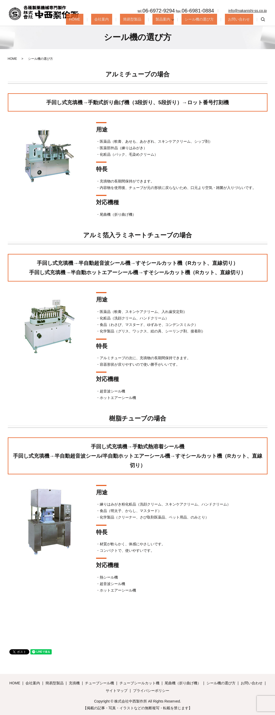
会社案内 (121, 19)
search (263, 19)
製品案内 (171, 19)
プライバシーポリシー (151, 690)
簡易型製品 (146, 19)
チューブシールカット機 (139, 683)
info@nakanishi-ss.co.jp (247, 11)
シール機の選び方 (206, 19)
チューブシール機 (99, 683)
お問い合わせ (241, 19)
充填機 (74, 683)
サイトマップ (117, 690)
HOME (99, 19)
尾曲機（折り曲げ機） (183, 683)
